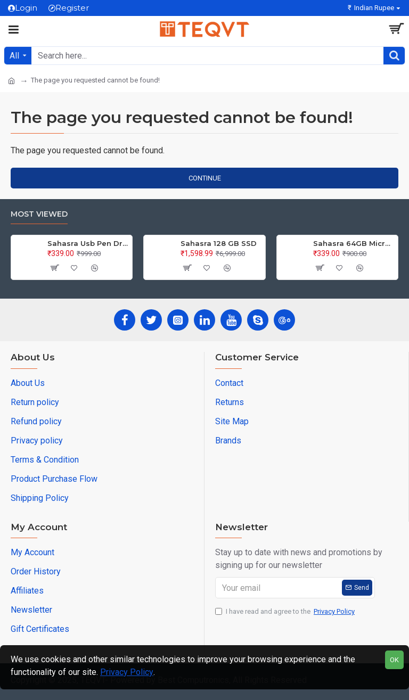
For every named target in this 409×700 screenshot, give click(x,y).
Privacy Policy (126, 672)
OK (394, 660)
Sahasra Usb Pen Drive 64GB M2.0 (87, 243)
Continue (205, 178)
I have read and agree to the (285, 611)
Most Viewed (39, 214)
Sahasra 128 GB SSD (219, 243)
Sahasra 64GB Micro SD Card (353, 243)
